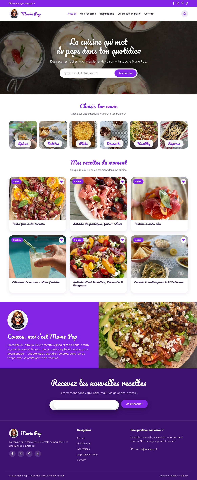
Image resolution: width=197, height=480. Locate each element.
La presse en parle (129, 13)
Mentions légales (169, 475)
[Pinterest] (182, 3)
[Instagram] (178, 3)
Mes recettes (88, 13)
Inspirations (107, 13)
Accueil (72, 13)
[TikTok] (187, 3)
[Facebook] (173, 3)
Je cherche (125, 73)
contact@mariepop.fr (22, 3)
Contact (149, 13)
